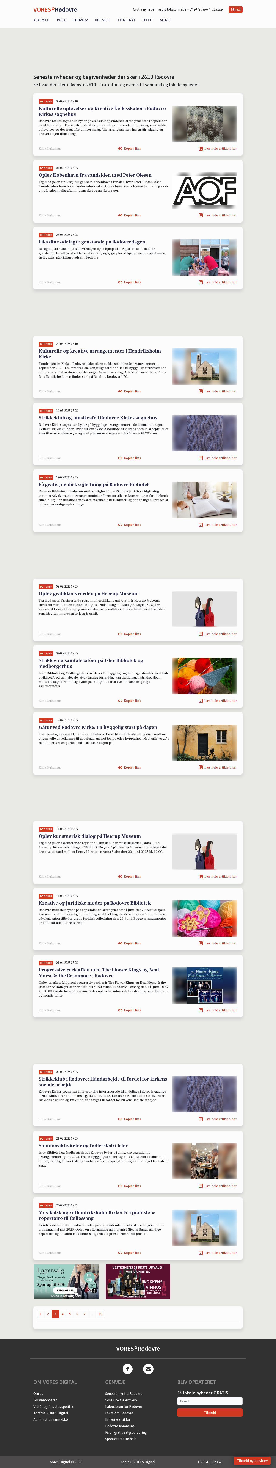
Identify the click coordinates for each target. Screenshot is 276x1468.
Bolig (62, 20)
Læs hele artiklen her (220, 148)
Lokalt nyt (126, 20)
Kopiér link (132, 148)
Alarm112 (41, 20)
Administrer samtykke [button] (50, 1419)
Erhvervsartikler (117, 1419)
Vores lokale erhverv (121, 1400)
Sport (148, 20)
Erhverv (81, 20)
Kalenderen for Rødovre (123, 1406)
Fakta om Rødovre (119, 1413)
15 (100, 1314)
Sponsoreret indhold (121, 1439)
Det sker (102, 20)
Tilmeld (236, 9)
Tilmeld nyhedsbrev (252, 1461)
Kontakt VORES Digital (50, 1413)
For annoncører (45, 1400)
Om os (38, 1394)
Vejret (165, 20)
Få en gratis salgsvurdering (126, 1432)
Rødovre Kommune (120, 1426)
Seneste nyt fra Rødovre (123, 1394)
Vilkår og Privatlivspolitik (53, 1406)
